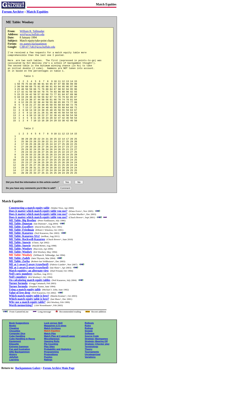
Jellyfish (13, 381)
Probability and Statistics (57, 373)
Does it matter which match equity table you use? (38, 235)
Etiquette (14, 368)
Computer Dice (17, 358)
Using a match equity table (25, 314)
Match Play (50, 358)
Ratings (48, 384)
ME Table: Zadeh (19, 282)
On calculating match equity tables (29, 304)
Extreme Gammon (18, 371)
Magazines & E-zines (55, 350)
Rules (88, 350)
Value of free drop (19, 317)
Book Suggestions (19, 347)
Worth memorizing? (21, 329)
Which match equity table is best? (29, 320)
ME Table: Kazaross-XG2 (24, 260)
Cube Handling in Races (22, 363)
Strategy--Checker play (97, 368)
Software (89, 358)
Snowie (89, 355)
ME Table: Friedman (21, 254)
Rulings (89, 353)
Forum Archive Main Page (58, 392)
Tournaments (92, 376)
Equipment (15, 366)
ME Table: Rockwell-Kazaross (27, 263)
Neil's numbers (18, 301)
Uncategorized (92, 379)
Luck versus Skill (53, 347)
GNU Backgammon (19, 376)
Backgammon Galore (28, 392)
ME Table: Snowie (20, 266)
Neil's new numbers (20, 298)
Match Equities (37, 11)
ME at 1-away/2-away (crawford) (28, 288)
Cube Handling (17, 360)
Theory (88, 373)
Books (12, 350)
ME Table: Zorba (19, 285)
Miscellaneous (52, 363)
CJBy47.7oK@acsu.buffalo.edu (37, 46)
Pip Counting (51, 368)
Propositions (51, 379)
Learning (14, 384)
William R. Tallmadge (32, 31)
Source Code (92, 360)
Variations (90, 381)
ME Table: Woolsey (20, 273)
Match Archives (52, 353)
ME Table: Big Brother (22, 244)
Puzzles (48, 381)
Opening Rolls (51, 366)
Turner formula (18, 307)
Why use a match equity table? (27, 326)
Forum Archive (13, 11)
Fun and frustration (19, 373)
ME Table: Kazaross (21, 257)
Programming (51, 376)
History (13, 379)
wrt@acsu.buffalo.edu (32, 34)
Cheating (14, 353)
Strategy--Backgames (96, 363)
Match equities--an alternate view (29, 295)
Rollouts (89, 347)
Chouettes (14, 355)
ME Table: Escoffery (21, 251)
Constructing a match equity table (29, 232)
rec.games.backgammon (33, 43)
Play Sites (49, 371)
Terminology (91, 371)
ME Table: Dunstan (20, 248)
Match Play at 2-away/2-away (59, 360)
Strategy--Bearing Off (96, 366)
